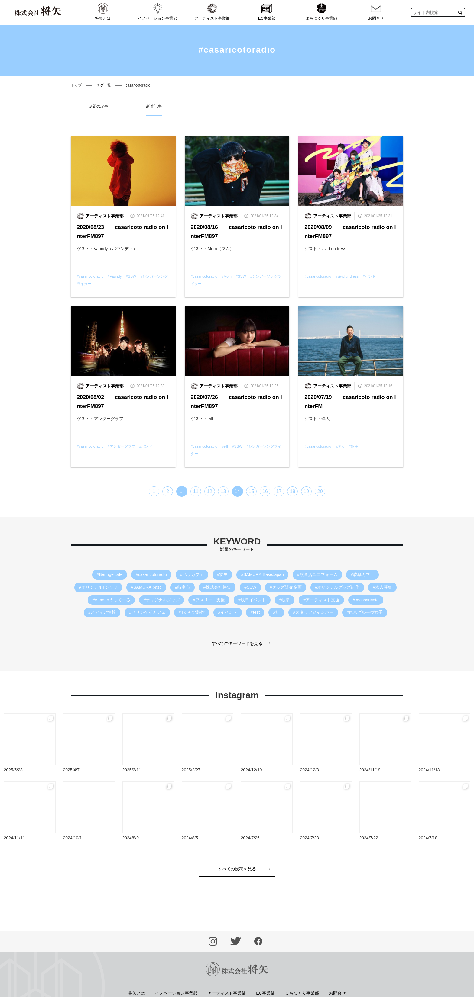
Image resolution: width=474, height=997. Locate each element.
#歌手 (353, 446)
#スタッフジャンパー (313, 612)
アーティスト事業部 (212, 12)
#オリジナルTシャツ (98, 587)
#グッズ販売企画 (286, 587)
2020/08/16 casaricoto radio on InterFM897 (236, 231)
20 (320, 491)
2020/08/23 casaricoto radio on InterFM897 (122, 231)
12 (209, 491)
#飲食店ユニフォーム (317, 574)
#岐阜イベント (252, 599)
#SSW (131, 276)
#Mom (227, 276)
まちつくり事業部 (321, 12)
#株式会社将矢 (217, 587)
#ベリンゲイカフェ (147, 612)
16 (265, 491)
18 (292, 491)
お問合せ (376, 12)
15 (251, 491)
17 (278, 491)
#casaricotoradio (90, 276)
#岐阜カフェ (362, 574)
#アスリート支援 (209, 599)
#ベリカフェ (192, 574)
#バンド (369, 276)
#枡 (276, 612)
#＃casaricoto (366, 599)
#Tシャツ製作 (192, 612)
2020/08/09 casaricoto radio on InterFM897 (350, 231)
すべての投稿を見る (237, 868)
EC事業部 (266, 12)
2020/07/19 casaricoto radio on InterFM (350, 401)
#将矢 (222, 574)
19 (306, 491)
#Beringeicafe (110, 574)
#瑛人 (340, 446)
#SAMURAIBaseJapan (262, 574)
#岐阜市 (182, 587)
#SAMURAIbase (146, 587)
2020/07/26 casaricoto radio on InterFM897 (236, 401)
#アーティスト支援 (321, 599)
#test (255, 612)
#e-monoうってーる (111, 599)
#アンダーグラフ (121, 446)
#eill (225, 446)
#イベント (227, 612)
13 (223, 491)
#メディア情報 (102, 612)
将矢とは (103, 12)
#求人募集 (382, 587)
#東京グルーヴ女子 (365, 612)
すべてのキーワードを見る (237, 643)
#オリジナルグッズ (162, 599)
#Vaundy (115, 276)
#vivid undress (347, 276)
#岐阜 (284, 599)
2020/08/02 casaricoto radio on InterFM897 (122, 401)
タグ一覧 (103, 85)
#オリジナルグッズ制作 (337, 587)
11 (196, 491)
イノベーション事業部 (157, 12)
